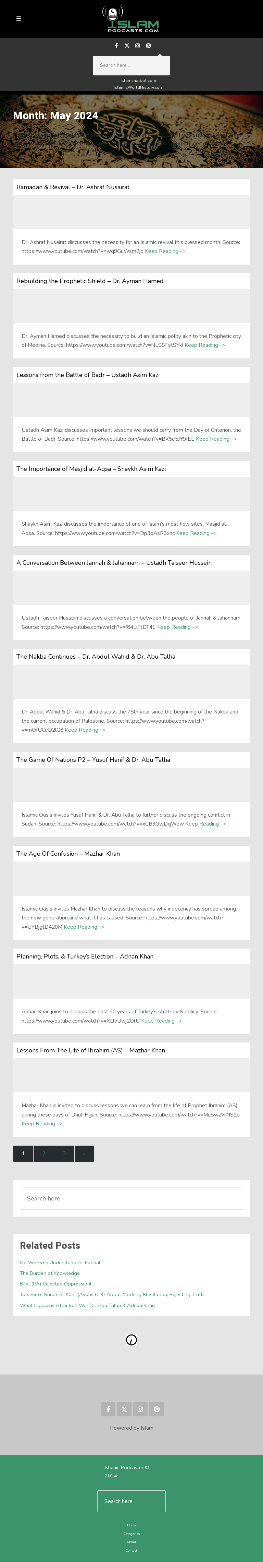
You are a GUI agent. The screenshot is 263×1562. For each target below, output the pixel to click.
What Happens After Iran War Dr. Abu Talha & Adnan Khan (87, 1305)
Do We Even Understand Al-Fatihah (61, 1262)
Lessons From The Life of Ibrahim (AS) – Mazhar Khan (90, 1050)
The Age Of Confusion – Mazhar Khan (68, 854)
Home (131, 1525)
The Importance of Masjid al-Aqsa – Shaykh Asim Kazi (91, 469)
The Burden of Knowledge (50, 1273)
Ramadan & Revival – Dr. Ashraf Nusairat (72, 187)
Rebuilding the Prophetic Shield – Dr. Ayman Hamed (90, 281)
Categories (132, 1534)
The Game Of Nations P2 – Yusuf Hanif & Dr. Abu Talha (93, 760)
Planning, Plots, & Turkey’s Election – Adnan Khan (84, 956)
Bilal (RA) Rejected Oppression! (55, 1283)
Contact (131, 1550)
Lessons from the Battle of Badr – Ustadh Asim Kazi (88, 375)
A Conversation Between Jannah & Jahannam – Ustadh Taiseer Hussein (114, 563)
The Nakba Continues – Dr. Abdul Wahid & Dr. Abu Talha (95, 656)
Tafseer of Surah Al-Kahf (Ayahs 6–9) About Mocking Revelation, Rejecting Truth (112, 1294)
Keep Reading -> (165, 251)
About (131, 1542)
